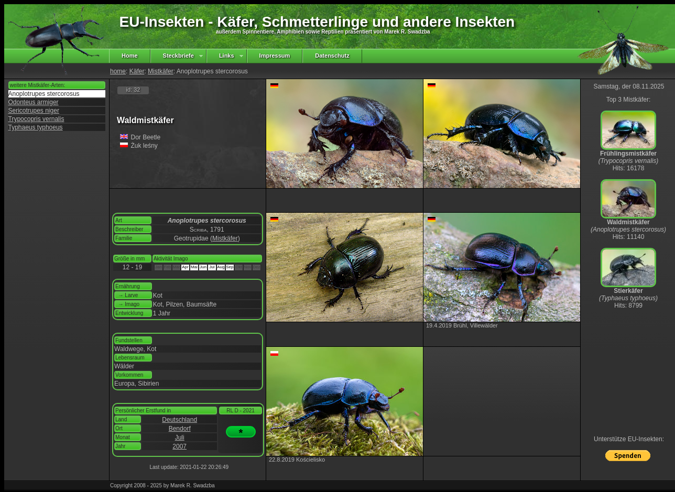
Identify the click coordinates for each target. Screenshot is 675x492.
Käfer (137, 71)
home (118, 71)
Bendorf (180, 428)
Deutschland (179, 419)
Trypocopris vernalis (36, 119)
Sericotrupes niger (33, 110)
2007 (179, 446)
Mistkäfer (160, 71)
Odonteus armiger (33, 102)
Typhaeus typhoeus (35, 127)
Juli (179, 437)
